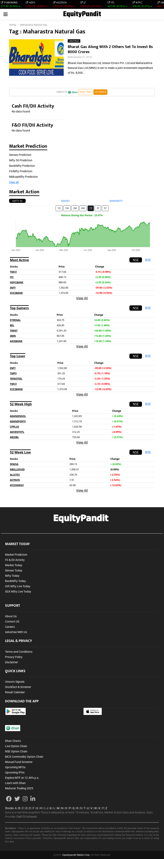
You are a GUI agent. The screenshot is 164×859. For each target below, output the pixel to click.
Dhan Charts (13, 740)
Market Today (13, 565)
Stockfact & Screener (18, 687)
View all (14, 182)
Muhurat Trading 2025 (19, 788)
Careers (10, 626)
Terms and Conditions (18, 651)
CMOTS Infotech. (27, 816)
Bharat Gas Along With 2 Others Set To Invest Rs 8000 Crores (110, 49)
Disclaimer (11, 662)
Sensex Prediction (20, 154)
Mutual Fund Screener (19, 762)
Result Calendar (15, 692)
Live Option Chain (16, 746)
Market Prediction (16, 554)
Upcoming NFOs (15, 767)
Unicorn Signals (14, 681)
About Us (11, 616)
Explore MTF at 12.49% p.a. (22, 777)
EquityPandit (82, 14)
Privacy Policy (13, 657)
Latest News (74, 41)
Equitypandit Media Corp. (76, 855)
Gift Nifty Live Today (17, 586)
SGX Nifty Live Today (18, 591)
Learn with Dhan (15, 783)
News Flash (85, 92)
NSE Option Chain (16, 751)
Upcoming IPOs (14, 772)
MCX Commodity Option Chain (24, 756)
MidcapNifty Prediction (23, 176)
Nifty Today (12, 575)
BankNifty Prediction (22, 165)
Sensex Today (13, 570)
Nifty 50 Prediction (20, 160)
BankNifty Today (15, 581)
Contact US (12, 621)
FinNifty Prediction (20, 171)
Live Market (100, 92)
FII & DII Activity (15, 560)
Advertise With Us (16, 632)
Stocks (9, 808)
